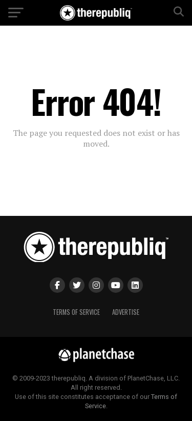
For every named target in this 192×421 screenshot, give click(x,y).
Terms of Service (76, 312)
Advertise (125, 312)
